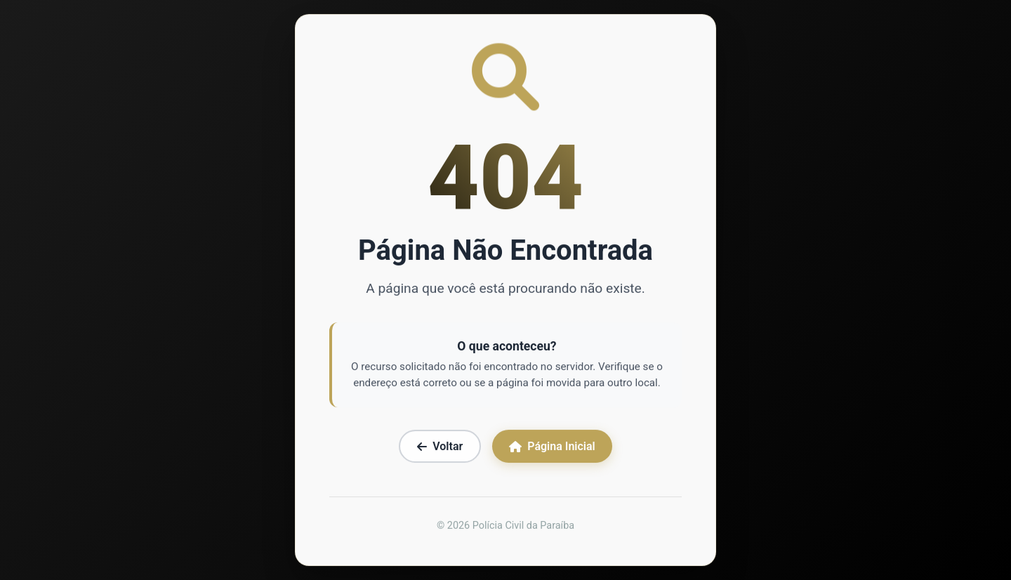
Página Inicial (552, 447)
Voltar (440, 447)
